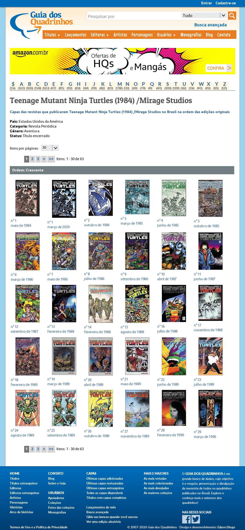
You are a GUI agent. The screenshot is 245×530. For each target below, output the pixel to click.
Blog (209, 34)
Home (14, 473)
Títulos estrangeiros (24, 483)
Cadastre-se (226, 3)
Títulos (53, 34)
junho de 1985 (172, 222)
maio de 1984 (26, 223)
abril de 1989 (99, 382)
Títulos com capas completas (106, 498)
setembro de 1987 (26, 329)
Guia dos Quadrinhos (204, 474)
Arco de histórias (21, 512)
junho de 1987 (209, 276)
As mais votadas (155, 478)
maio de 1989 (136, 381)
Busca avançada (97, 512)
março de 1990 (209, 434)
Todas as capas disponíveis (104, 493)
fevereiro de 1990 (172, 432)
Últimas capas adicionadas (104, 478)
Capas (91, 473)
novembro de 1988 (209, 327)
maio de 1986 (62, 276)
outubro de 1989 (99, 433)
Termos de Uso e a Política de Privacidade (38, 527)
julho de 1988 (172, 328)
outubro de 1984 (99, 222)
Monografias (191, 34)
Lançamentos (76, 34)
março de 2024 (62, 224)
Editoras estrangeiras (24, 493)
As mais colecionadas (158, 483)
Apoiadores (56, 498)
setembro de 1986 (136, 276)
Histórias (16, 507)
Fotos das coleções (61, 507)
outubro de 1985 (209, 223)
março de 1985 (136, 221)
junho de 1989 (172, 382)
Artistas (120, 34)
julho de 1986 (99, 276)
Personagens (142, 34)
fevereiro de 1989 (26, 382)
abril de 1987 (172, 276)
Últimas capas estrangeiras (105, 488)
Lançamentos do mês (101, 507)
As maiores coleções (158, 493)
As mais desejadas (156, 488)
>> (51, 159)
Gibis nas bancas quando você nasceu (112, 517)
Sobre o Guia (57, 483)
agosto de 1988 (136, 329)
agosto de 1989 (26, 432)
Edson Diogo (226, 527)
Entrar (206, 3)
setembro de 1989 (62, 432)
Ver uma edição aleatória (103, 522)
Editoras (100, 34)
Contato (224, 34)
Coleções (54, 503)
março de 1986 (26, 277)
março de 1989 (62, 381)
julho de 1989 (209, 382)
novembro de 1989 (136, 433)
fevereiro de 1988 (62, 329)
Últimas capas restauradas (104, 483)
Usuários (166, 34)
